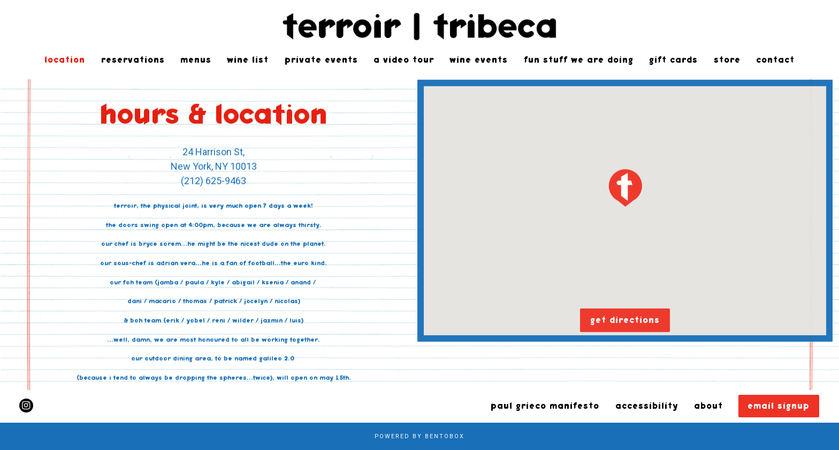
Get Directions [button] (625, 321)
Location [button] (64, 60)
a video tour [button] (403, 60)
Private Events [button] (321, 60)
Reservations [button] (133, 60)
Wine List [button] (248, 60)
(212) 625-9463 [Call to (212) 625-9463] (213, 181)
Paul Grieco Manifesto (545, 406)
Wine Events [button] (478, 60)
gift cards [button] (673, 60)
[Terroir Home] (419, 26)
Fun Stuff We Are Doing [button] (579, 60)
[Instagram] (26, 405)
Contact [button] (775, 60)
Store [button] (727, 60)
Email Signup (779, 406)
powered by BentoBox (419, 436)
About (708, 406)
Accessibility (646, 406)
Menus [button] (195, 60)
